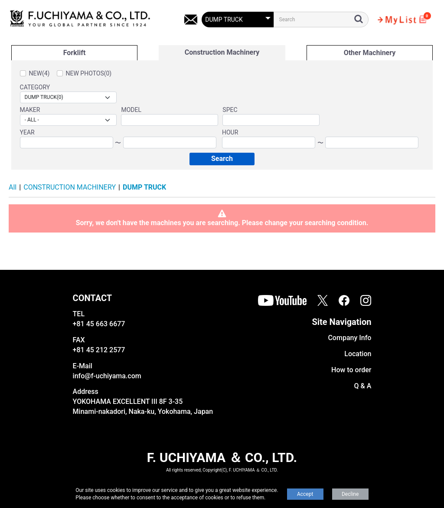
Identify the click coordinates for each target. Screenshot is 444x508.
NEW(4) (39, 73)
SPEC (229, 109)
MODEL (131, 109)
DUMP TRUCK (144, 187)
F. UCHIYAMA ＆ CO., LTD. (222, 457)
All (12, 187)
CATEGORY (35, 87)
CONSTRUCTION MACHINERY (69, 187)
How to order (351, 370)
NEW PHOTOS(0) (89, 73)
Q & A (363, 386)
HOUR (230, 132)
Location (357, 354)
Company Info (349, 338)
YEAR (27, 132)
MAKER (30, 109)
